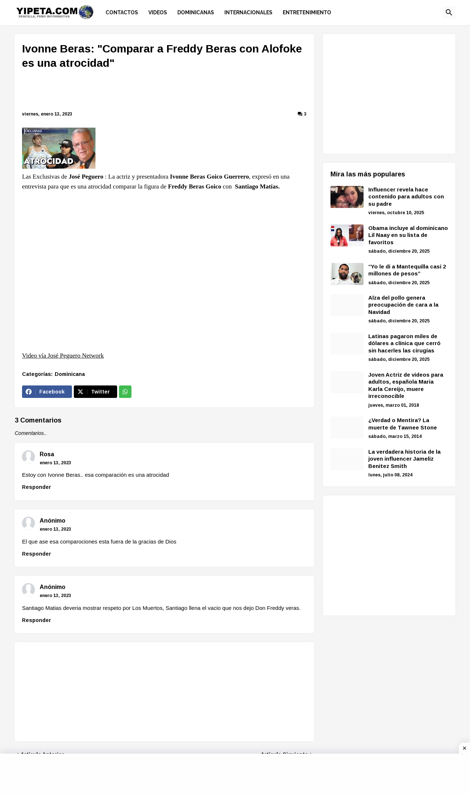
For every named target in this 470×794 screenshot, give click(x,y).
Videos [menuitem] (157, 12)
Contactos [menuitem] (122, 12)
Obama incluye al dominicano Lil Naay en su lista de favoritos (408, 235)
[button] (449, 12)
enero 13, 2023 (55, 462)
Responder (36, 487)
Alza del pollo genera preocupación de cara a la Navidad (403, 304)
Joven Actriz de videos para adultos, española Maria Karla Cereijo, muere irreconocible (405, 385)
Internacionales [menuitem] (248, 12)
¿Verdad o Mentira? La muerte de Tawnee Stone (402, 424)
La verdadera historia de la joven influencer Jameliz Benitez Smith (404, 459)
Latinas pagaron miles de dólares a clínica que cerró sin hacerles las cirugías (404, 343)
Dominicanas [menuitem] (195, 12)
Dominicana (70, 374)
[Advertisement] (164, 91)
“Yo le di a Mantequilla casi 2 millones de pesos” (407, 270)
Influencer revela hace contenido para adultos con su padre (406, 196)
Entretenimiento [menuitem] (307, 12)
